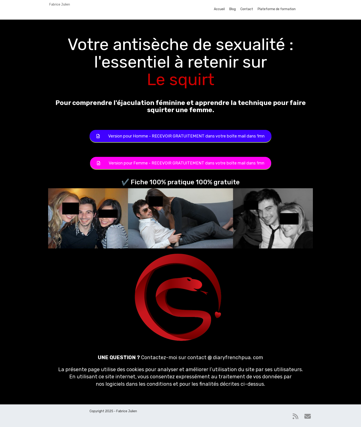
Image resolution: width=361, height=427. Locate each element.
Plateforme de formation (277, 9)
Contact (246, 9)
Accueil (219, 9)
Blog (232, 9)
